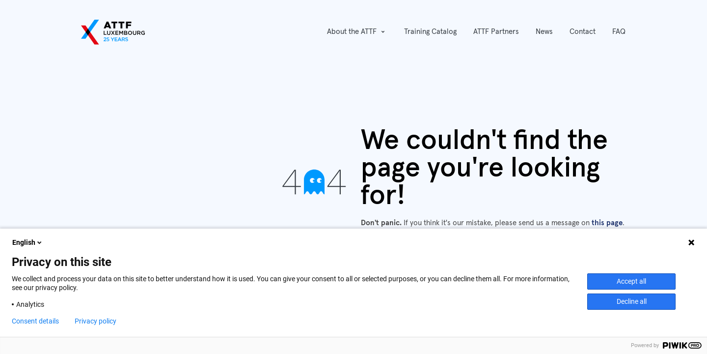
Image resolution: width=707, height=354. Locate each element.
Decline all (632, 301)
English (27, 242)
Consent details (35, 321)
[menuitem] (430, 32)
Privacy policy (95, 321)
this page (607, 223)
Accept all (631, 281)
